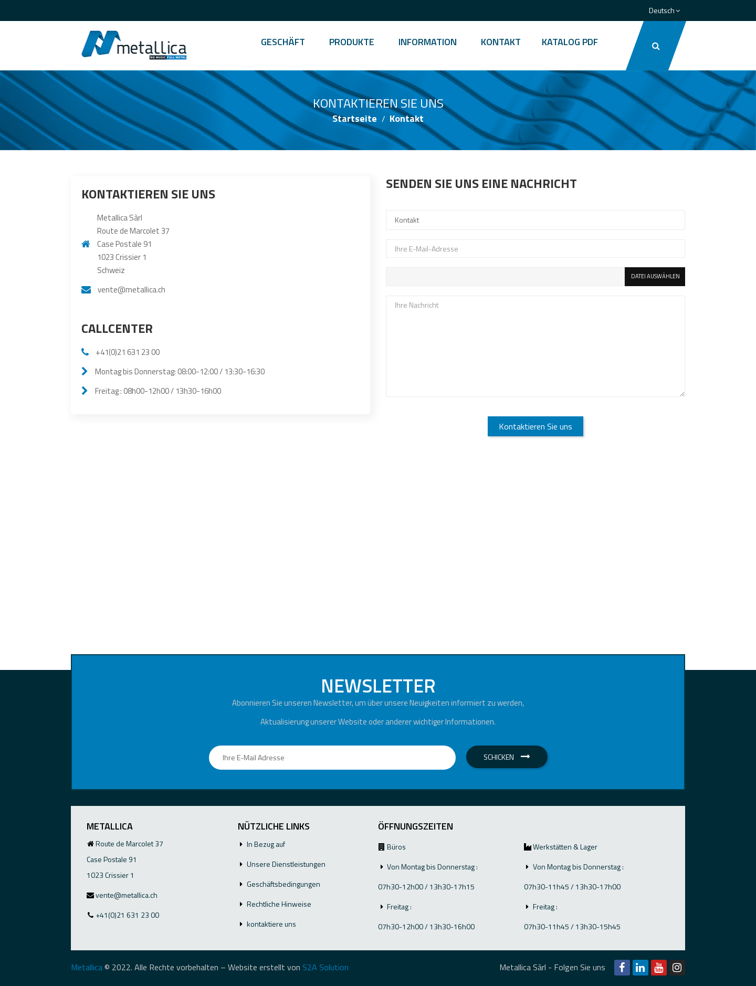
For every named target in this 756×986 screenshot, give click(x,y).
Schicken (507, 756)
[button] (656, 45)
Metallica (86, 967)
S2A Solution (325, 967)
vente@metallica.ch (131, 290)
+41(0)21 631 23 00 (128, 352)
